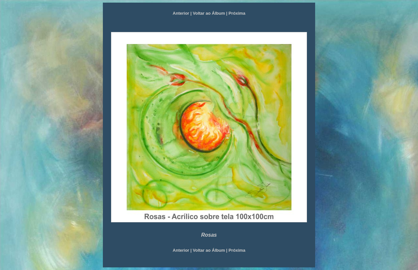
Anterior (181, 13)
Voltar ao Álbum (209, 13)
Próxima (237, 13)
